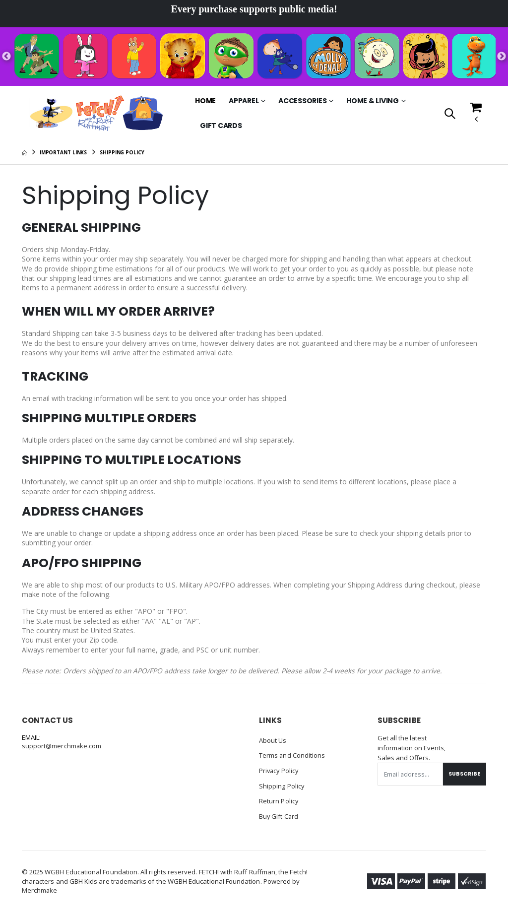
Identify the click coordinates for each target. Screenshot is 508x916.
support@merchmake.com (62, 749)
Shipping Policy (282, 788)
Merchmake (40, 891)
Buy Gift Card (279, 817)
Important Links (63, 152)
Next (502, 57)
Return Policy (279, 802)
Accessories (302, 101)
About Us (273, 743)
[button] (449, 114)
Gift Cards (221, 126)
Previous (6, 57)
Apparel (243, 101)
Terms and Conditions (292, 758)
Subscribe (463, 777)
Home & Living (372, 101)
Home (205, 101)
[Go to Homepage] (100, 113)
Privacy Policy (279, 773)
